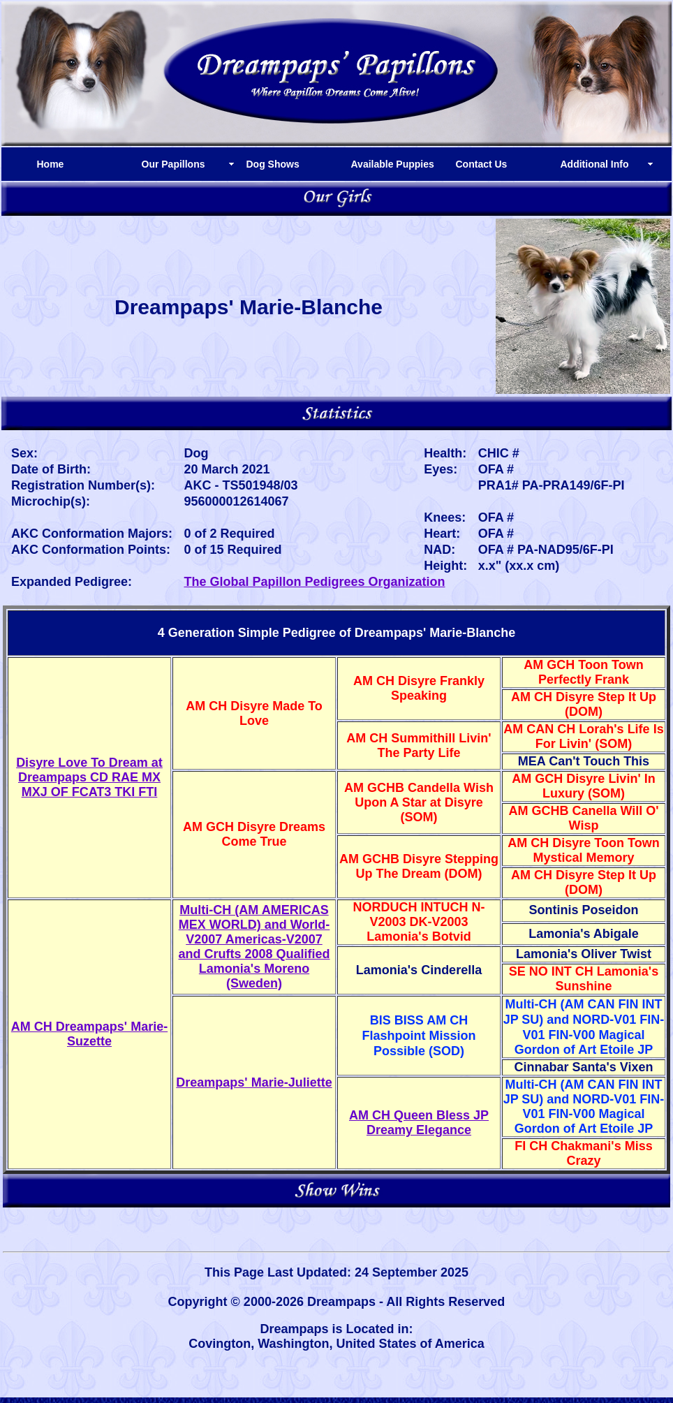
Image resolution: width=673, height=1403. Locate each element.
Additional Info (595, 164)
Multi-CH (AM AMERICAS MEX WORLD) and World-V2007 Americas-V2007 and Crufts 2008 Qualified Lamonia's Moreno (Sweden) (254, 946)
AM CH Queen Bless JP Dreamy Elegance (419, 1122)
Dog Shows (272, 164)
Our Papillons (173, 164)
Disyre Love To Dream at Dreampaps (89, 777)
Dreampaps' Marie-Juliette (254, 1082)
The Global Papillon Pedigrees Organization (314, 582)
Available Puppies (392, 164)
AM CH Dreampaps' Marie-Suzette (89, 1034)
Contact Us (482, 164)
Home (50, 164)
